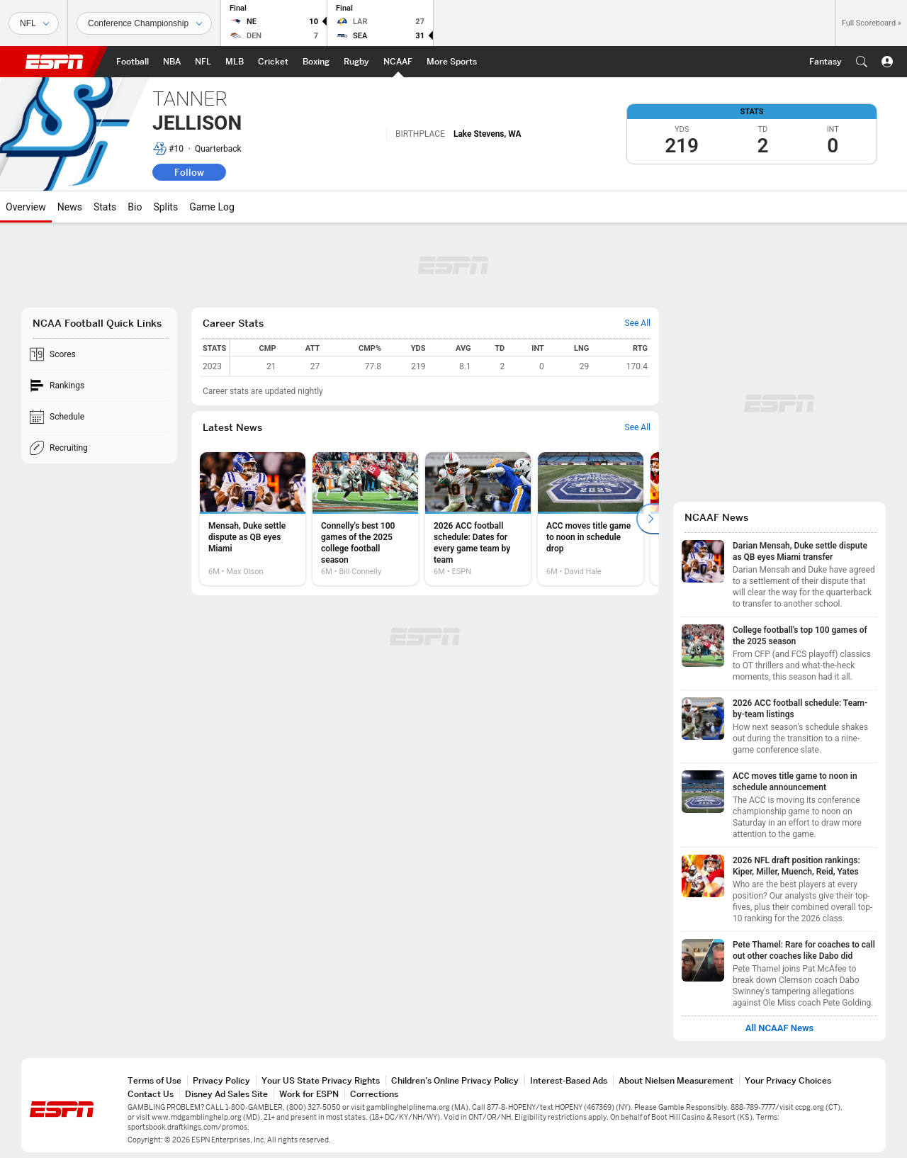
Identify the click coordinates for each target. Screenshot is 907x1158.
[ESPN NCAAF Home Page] (397, 61)
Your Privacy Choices (788, 1080)
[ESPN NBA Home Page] (172, 61)
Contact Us (151, 1094)
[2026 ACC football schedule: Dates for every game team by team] (478, 518)
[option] (252, 518)
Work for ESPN (309, 1094)
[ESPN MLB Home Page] (234, 61)
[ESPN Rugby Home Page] (356, 61)
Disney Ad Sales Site (226, 1094)
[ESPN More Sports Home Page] (452, 61)
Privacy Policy (221, 1080)
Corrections (374, 1094)
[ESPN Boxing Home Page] (316, 61)
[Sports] (33, 23)
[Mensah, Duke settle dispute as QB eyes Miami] (252, 518)
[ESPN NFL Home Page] (203, 61)
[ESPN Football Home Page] (132, 61)
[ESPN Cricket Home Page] (273, 61)
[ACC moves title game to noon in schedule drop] (590, 518)
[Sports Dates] (144, 23)
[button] (861, 61)
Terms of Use (154, 1080)
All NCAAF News (779, 1028)
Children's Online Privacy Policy (455, 1080)
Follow (189, 172)
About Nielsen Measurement (676, 1080)
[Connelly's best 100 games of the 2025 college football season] (365, 518)
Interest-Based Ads (568, 1080)
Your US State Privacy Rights (320, 1080)
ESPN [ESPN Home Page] (55, 61)
